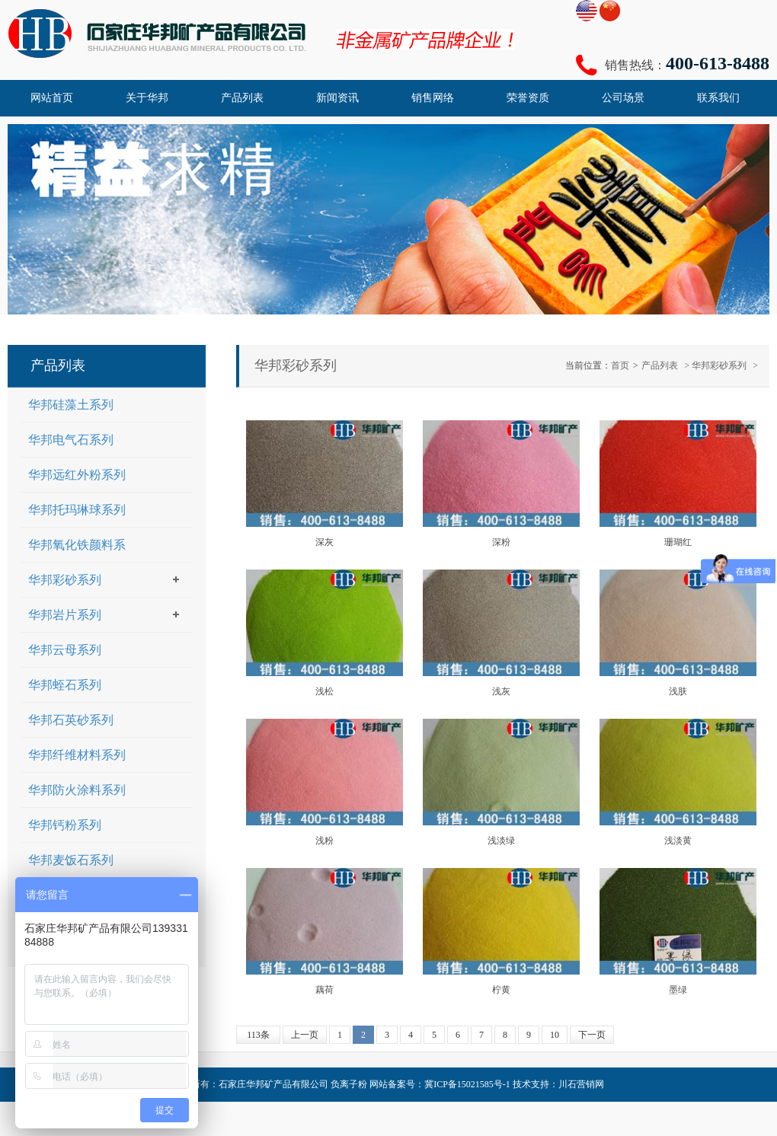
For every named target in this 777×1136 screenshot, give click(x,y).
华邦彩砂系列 (719, 365)
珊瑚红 (678, 542)
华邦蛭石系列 (64, 684)
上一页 (304, 1034)
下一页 (592, 1034)
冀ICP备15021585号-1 (467, 1084)
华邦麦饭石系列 (71, 860)
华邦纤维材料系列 (77, 754)
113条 (258, 1034)
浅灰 (501, 691)
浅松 (324, 691)
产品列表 (659, 365)
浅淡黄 (678, 840)
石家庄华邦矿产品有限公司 (273, 1084)
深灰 (324, 542)
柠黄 (501, 989)
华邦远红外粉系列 (77, 474)
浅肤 (678, 691)
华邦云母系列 (64, 649)
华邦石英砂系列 (71, 719)
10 (554, 1034)
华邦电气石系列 (71, 439)
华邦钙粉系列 (64, 824)
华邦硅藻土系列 (71, 404)
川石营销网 (581, 1084)
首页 (620, 365)
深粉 (501, 542)
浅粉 (324, 840)
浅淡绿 (501, 840)
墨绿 (678, 989)
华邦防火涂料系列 (77, 789)
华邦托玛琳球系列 (77, 509)
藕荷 (324, 989)
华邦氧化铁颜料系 (77, 544)
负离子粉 (349, 1084)
